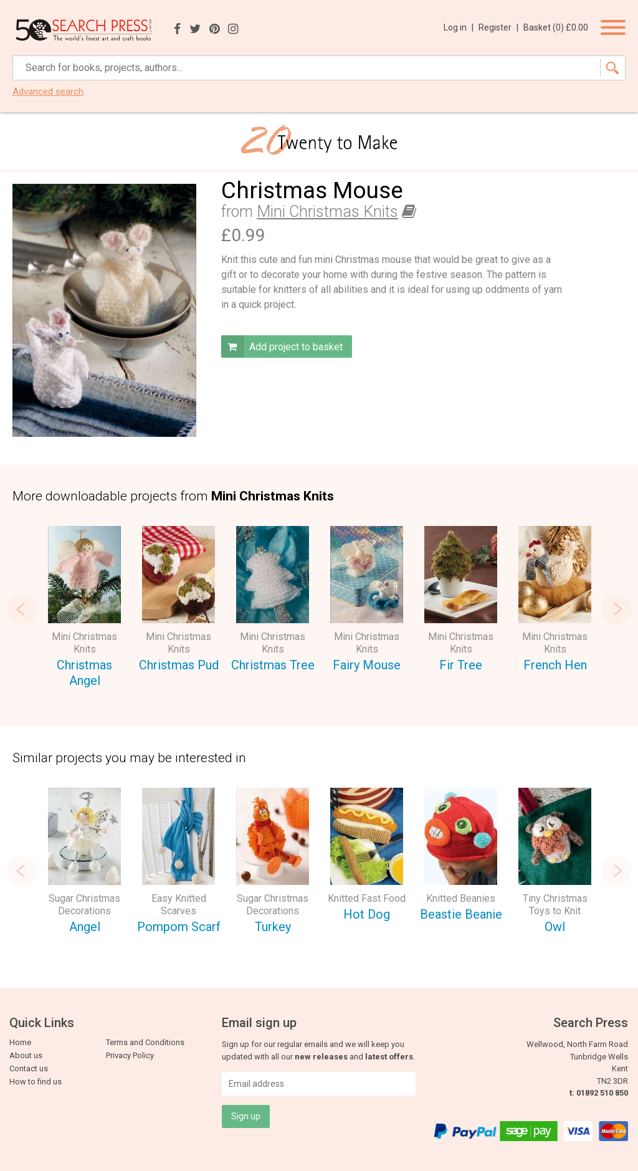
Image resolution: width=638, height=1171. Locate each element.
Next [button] (616, 608)
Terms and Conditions (145, 1042)
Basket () (555, 27)
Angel (84, 926)
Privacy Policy (130, 1055)
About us (25, 1055)
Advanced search (47, 92)
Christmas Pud (179, 664)
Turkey (273, 926)
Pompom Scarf (179, 926)
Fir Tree (460, 664)
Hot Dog (366, 914)
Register (498, 27)
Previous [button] (21, 608)
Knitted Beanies (460, 898)
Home (20, 1042)
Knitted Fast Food (367, 898)
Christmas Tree (273, 664)
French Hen (555, 664)
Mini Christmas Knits (327, 212)
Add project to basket (282, 346)
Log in (459, 27)
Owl (555, 926)
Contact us (28, 1068)
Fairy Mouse (367, 664)
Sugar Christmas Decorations (84, 904)
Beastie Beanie (461, 914)
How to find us (35, 1081)
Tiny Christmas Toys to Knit (555, 904)
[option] (84, 608)
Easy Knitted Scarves (178, 904)
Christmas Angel (84, 672)
